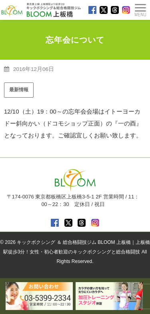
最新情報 (18, 89)
